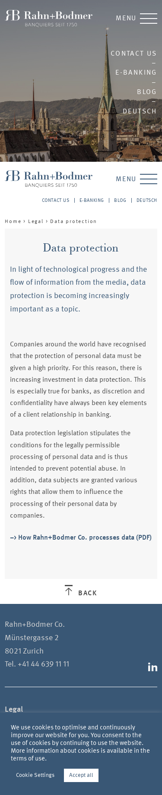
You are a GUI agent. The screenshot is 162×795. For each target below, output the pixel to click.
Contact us (134, 53)
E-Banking (136, 72)
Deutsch (140, 111)
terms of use (28, 758)
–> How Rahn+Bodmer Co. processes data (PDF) (81, 537)
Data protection (73, 221)
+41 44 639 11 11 (43, 664)
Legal (36, 221)
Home (13, 221)
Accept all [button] (81, 775)
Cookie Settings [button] (35, 775)
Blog (147, 91)
